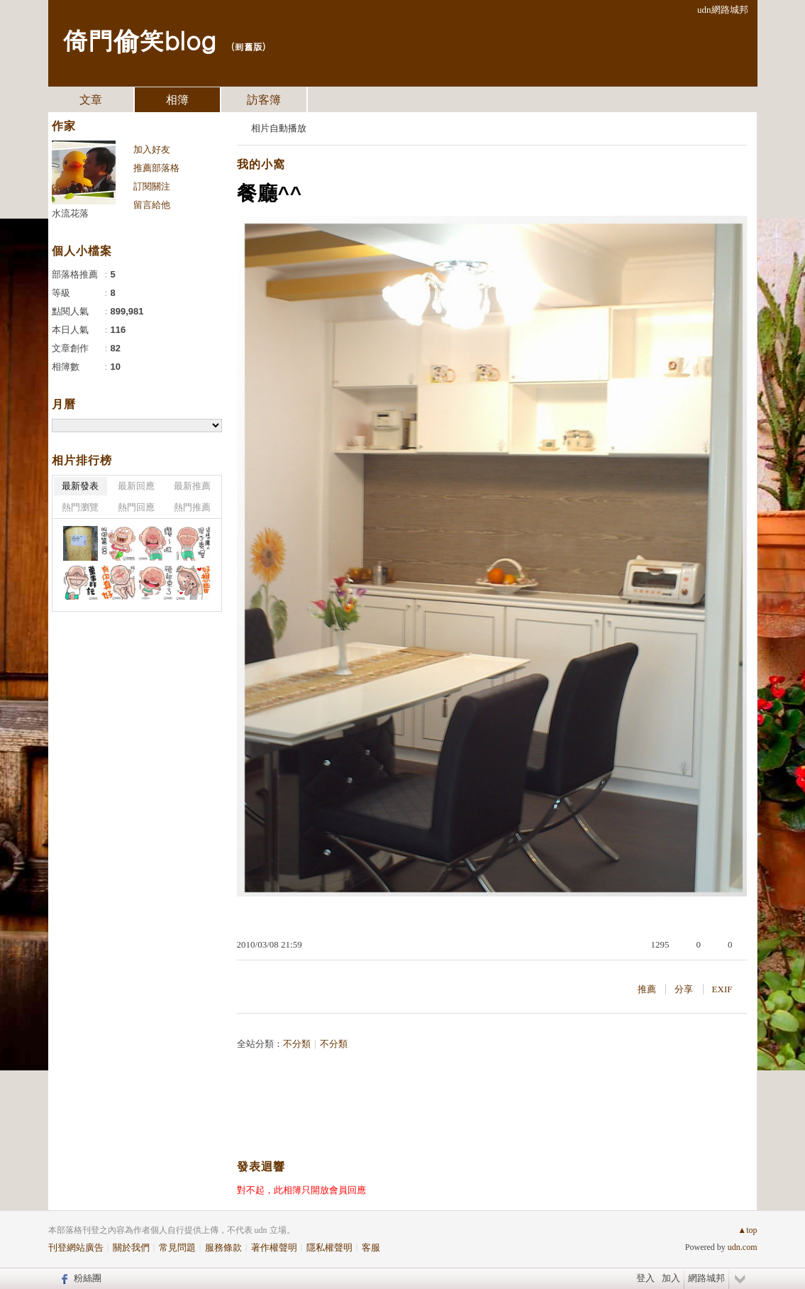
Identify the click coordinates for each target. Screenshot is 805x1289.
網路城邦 (706, 1278)
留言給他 (151, 204)
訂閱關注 (151, 186)
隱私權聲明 (329, 1247)
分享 (683, 989)
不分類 (297, 1043)
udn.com (742, 1247)
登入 (645, 1278)
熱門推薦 (192, 507)
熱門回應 (136, 507)
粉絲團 (87, 1278)
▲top (747, 1230)
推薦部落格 (156, 168)
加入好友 (151, 149)
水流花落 (70, 213)
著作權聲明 (274, 1247)
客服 (371, 1247)
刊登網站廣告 (76, 1247)
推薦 (647, 989)
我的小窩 (261, 164)
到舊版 (248, 46)
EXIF (722, 989)
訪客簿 (264, 100)
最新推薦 (192, 486)
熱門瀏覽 (80, 507)
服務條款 (223, 1247)
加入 (671, 1278)
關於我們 (131, 1247)
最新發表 (80, 486)
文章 (90, 100)
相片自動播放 (278, 128)
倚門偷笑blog (139, 39)
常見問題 (177, 1247)
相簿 (177, 100)
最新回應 (136, 486)
